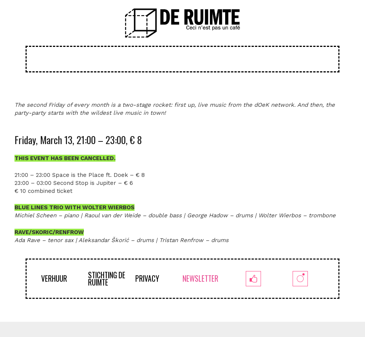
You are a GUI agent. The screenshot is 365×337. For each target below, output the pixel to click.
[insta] (300, 278)
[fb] (253, 278)
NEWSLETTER (200, 278)
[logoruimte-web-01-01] (182, 23)
